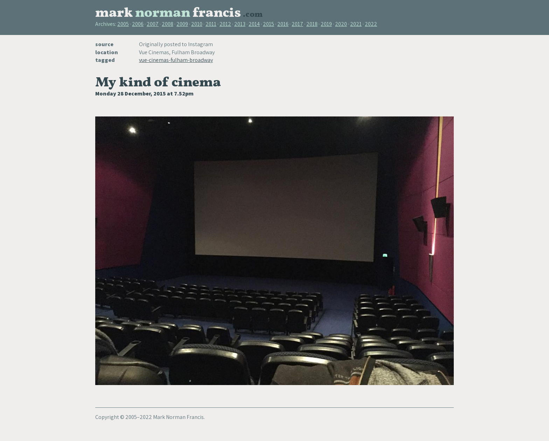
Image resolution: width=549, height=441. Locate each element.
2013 (239, 24)
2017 (297, 24)
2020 (341, 24)
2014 (254, 24)
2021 (356, 24)
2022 (371, 24)
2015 (268, 24)
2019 (326, 24)
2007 (153, 24)
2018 (312, 24)
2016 (283, 24)
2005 (123, 24)
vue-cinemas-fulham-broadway (176, 60)
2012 (225, 24)
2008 (167, 24)
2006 (138, 24)
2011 (211, 24)
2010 (196, 24)
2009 (182, 24)
